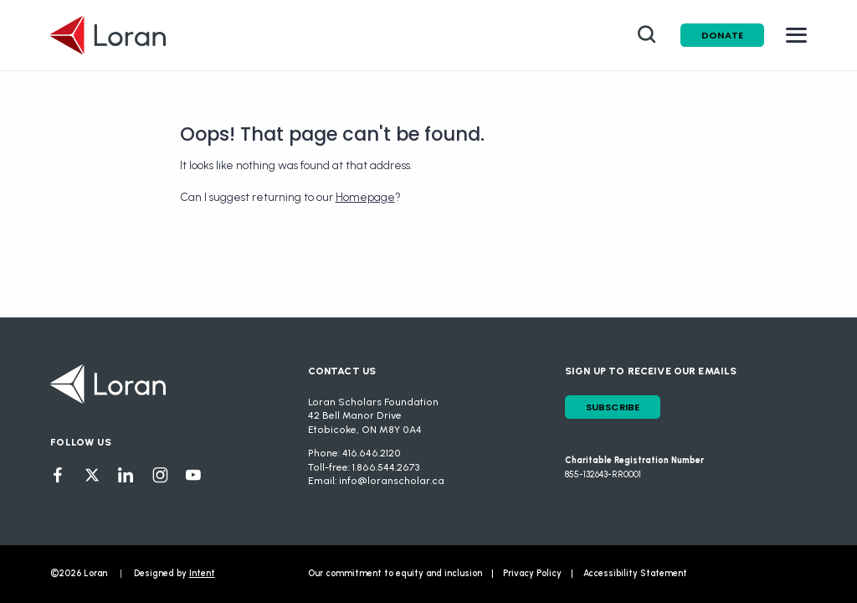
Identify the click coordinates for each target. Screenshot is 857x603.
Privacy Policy (532, 573)
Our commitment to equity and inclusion (395, 573)
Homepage (365, 197)
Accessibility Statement (635, 573)
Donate (722, 35)
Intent (202, 573)
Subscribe (613, 407)
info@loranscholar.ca (391, 481)
